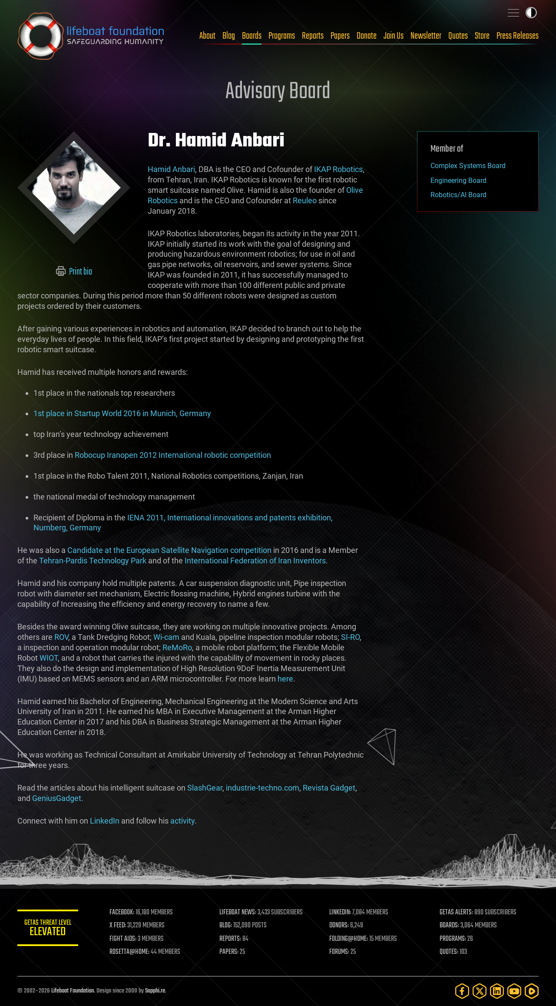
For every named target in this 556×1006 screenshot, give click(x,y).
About (207, 36)
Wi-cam (166, 637)
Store (482, 36)
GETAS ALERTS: (456, 912)
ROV (61, 637)
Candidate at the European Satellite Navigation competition (169, 550)
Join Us (394, 36)
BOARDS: (449, 925)
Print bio (74, 272)
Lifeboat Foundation (72, 991)
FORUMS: (340, 952)
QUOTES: (449, 952)
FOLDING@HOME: (349, 939)
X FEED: (117, 925)
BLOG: (225, 925)
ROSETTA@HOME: (129, 952)
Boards (251, 36)
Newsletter (425, 36)
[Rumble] (532, 991)
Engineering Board (458, 180)
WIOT (49, 657)
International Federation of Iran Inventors (255, 560)
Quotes (458, 36)
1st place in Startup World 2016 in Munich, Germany (122, 413)
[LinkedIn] (497, 991)
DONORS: (339, 925)
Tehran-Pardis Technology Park (92, 560)
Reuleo (305, 200)
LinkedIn (104, 820)
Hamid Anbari (171, 169)
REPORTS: (230, 939)
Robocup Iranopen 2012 (116, 455)
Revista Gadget (329, 787)
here (285, 678)
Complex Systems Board (468, 166)
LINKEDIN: (340, 912)
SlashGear (204, 787)
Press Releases (517, 36)
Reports (313, 36)
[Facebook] (462, 991)
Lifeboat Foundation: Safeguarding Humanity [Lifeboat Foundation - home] (91, 36)
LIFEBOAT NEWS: (237, 912)
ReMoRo (177, 647)
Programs (281, 36)
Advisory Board (278, 92)
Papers (340, 36)
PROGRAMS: (453, 939)
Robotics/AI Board (458, 195)
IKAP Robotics (338, 169)
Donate (367, 36)
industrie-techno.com (262, 787)
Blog (228, 36)
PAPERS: (228, 952)
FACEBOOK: (121, 912)
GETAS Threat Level (47, 929)
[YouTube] (514, 991)
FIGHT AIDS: (122, 939)
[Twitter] (479, 991)
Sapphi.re (155, 991)
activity (182, 820)
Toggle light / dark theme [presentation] (531, 12)
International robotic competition (215, 455)
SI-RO (350, 637)
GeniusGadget (56, 798)
